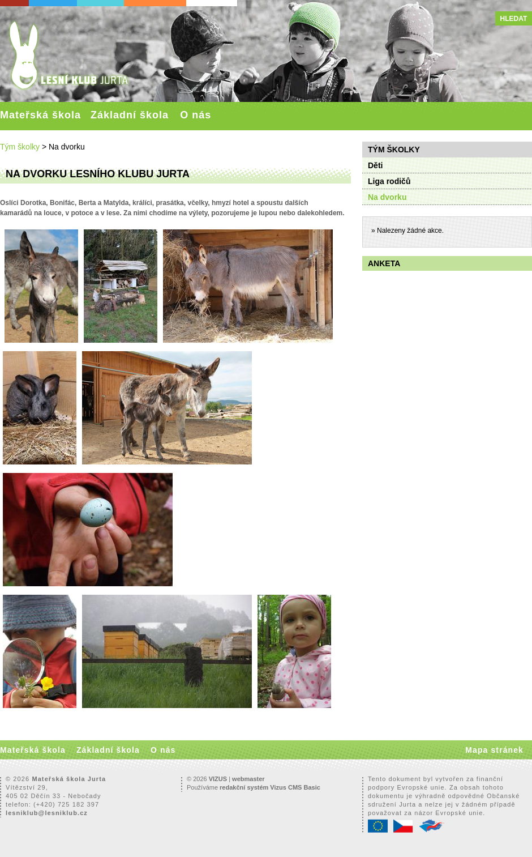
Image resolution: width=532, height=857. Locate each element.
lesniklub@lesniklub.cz (47, 812)
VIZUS (218, 778)
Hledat (513, 19)
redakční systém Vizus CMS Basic (270, 787)
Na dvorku (387, 197)
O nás (195, 115)
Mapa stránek (494, 749)
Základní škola (130, 115)
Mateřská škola (40, 115)
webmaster (248, 778)
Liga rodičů (389, 181)
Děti (375, 165)
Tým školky (20, 146)
